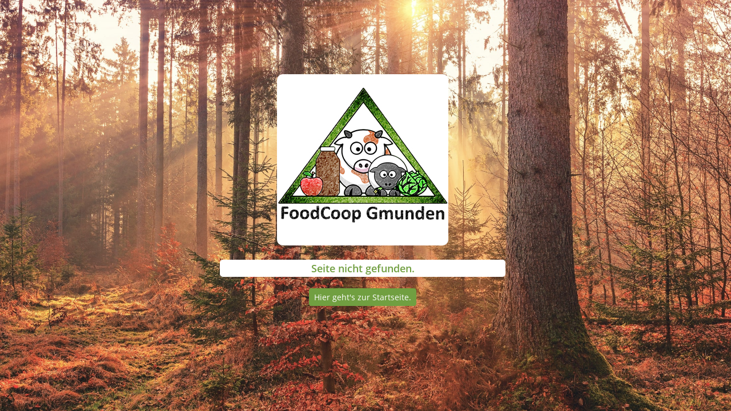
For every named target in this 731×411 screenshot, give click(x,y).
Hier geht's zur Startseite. (362, 297)
